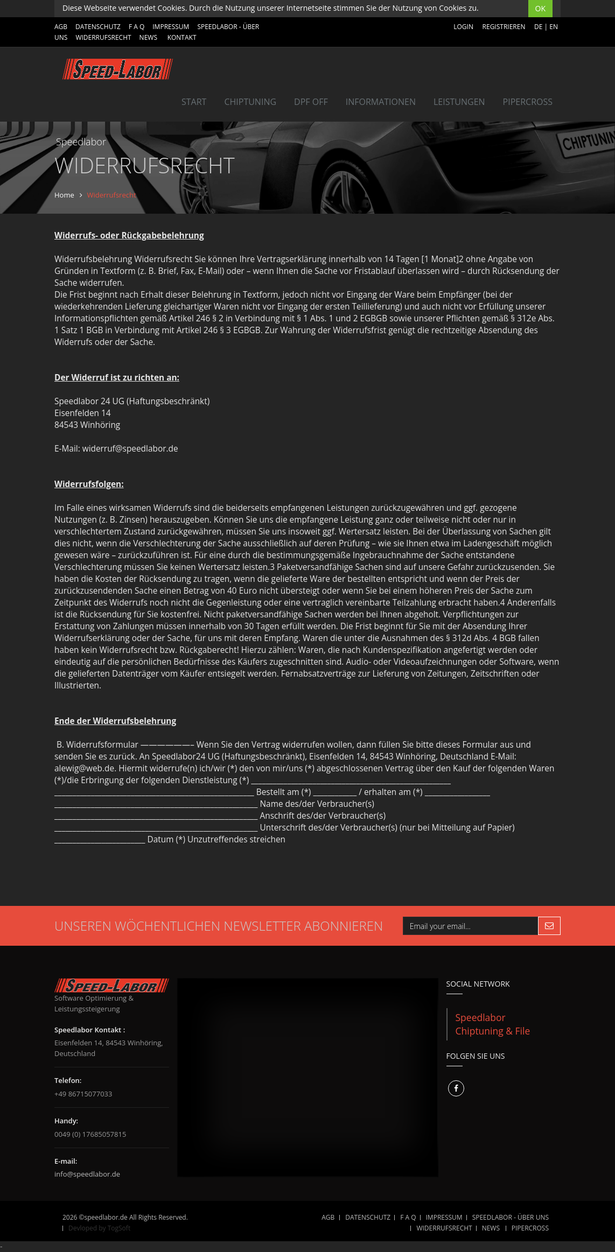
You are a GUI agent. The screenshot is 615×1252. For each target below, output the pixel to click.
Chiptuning (250, 102)
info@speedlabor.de (87, 1174)
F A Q (136, 26)
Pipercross (528, 102)
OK (540, 8)
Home (64, 195)
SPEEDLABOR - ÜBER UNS (510, 1217)
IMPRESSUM (170, 26)
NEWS (148, 37)
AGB (60, 26)
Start (193, 102)
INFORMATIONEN (381, 102)
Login (463, 26)
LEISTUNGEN (459, 102)
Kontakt (182, 37)
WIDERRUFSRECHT (103, 37)
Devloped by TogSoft (99, 1228)
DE (538, 26)
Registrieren (504, 26)
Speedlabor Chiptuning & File (493, 1024)
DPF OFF (311, 102)
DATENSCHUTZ (98, 26)
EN (553, 26)
